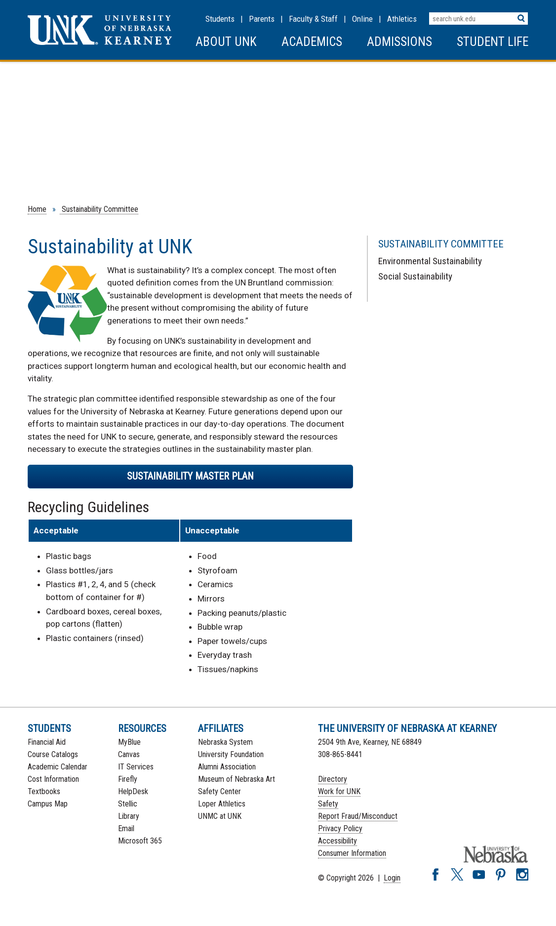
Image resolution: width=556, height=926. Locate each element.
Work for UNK (339, 791)
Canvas (129, 754)
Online (362, 19)
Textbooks (44, 791)
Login (392, 878)
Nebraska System (225, 742)
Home (37, 209)
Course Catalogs (53, 754)
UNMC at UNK (219, 816)
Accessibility (337, 840)
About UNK (226, 42)
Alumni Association (227, 766)
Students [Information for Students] (220, 19)
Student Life (492, 42)
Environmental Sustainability (430, 261)
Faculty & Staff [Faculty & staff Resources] (313, 19)
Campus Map (48, 803)
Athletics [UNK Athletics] (402, 19)
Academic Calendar (57, 766)
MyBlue (129, 742)
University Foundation (231, 754)
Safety (328, 803)
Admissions (399, 42)
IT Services (136, 766)
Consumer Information (352, 853)
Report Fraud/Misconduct (357, 816)
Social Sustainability (415, 276)
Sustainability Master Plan (190, 476)
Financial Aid (47, 742)
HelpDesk (133, 791)
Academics (311, 42)
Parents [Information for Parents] (262, 19)
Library (128, 816)
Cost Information (53, 779)
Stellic (127, 803)
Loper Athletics (221, 803)
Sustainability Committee (99, 209)
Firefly (127, 779)
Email (126, 828)
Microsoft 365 (140, 840)
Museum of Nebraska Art (236, 779)
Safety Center (219, 791)
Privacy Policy (340, 828)
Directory (332, 779)
